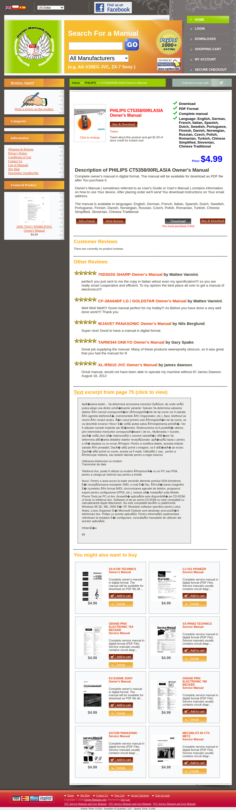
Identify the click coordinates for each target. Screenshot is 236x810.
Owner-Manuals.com (95, 799)
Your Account (162, 795)
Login (200, 28)
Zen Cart (125, 799)
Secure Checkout (211, 70)
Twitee (114, 131)
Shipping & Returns (21, 149)
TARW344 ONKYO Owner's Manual (131, 342)
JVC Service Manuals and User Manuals (85, 803)
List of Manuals (18, 165)
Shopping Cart (208, 49)
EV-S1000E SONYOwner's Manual (121, 680)
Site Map (14, 169)
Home (199, 20)
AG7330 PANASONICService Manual (123, 734)
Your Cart (119, 795)
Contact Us (15, 161)
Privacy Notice (17, 153)
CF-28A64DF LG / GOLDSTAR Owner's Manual (142, 301)
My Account (205, 59)
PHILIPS (90, 82)
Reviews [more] (22, 83)
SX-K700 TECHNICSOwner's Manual (122, 570)
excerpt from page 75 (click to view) (121, 392)
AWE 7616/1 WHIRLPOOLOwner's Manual (34, 227)
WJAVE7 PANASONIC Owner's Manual (134, 323)
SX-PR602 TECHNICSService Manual (197, 625)
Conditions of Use (19, 157)
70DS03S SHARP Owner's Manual (130, 274)
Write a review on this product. (34, 107)
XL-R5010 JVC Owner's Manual (127, 365)
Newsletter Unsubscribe (23, 173)
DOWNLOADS (205, 39)
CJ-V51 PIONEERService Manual (194, 570)
